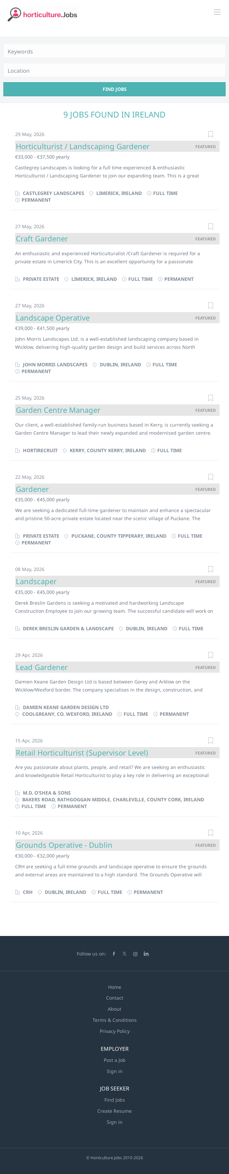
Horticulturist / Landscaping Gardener (83, 146)
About (114, 1009)
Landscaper (36, 581)
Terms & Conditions (115, 1020)
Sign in (115, 1071)
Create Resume (114, 1111)
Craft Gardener (42, 238)
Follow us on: (91, 953)
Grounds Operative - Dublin (64, 845)
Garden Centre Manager (58, 410)
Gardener (32, 489)
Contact (114, 998)
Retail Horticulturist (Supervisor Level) (82, 752)
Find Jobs (115, 89)
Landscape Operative (53, 317)
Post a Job (115, 1060)
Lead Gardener (42, 667)
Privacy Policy (115, 1031)
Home (114, 987)
